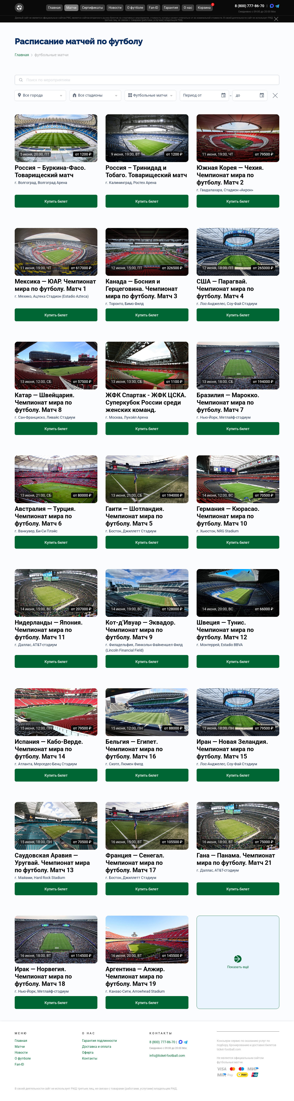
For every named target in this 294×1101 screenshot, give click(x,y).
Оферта (88, 1052)
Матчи (20, 1047)
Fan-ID (19, 1064)
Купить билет (56, 201)
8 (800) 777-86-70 (249, 6)
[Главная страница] (19, 7)
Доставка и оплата (96, 1047)
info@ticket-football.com (167, 1056)
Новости (21, 1052)
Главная (21, 1041)
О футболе (23, 1058)
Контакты (89, 1058)
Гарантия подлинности (99, 1041)
